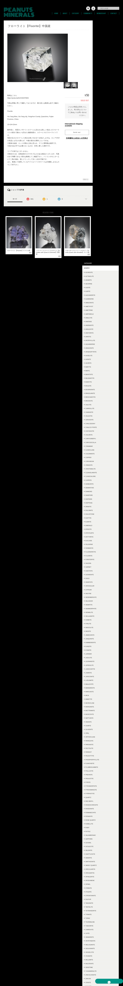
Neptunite (99, 476)
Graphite (98, 340)
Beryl (97, 128)
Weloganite (99, 702)
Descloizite (99, 781)
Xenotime (98, 725)
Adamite (98, 37)
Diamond (98, 249)
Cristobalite (100, 226)
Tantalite (98, 664)
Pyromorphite (100, 543)
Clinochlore (100, 234)
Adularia (98, 819)
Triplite (98, 763)
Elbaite (98, 279)
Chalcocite (99, 838)
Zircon (97, 736)
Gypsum (98, 347)
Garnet (98, 324)
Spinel (97, 642)
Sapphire (98, 596)
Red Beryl (99, 559)
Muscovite (99, 472)
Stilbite (98, 649)
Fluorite (98, 313)
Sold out (74, 131)
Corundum (99, 219)
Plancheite (99, 521)
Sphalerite (99, 634)
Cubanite (98, 846)
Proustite (99, 536)
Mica (96, 453)
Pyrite (97, 540)
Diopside (98, 257)
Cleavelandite (100, 230)
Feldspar (98, 302)
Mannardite (99, 445)
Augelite (98, 113)
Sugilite (98, 880)
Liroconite (99, 434)
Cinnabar (98, 204)
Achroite (98, 30)
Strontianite (100, 653)
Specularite (100, 627)
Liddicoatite (99, 426)
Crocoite (98, 812)
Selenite (98, 608)
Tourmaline (99, 679)
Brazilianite (99, 151)
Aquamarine (99, 102)
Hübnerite (99, 778)
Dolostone (99, 272)
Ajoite (97, 45)
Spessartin (99, 630)
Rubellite (98, 581)
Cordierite (99, 797)
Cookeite (98, 853)
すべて (15, 197)
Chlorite (98, 192)
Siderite (98, 615)
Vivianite (98, 713)
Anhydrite (99, 90)
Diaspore (98, 253)
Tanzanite (98, 661)
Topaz (97, 676)
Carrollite (99, 166)
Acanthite (99, 804)
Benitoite (98, 132)
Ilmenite (98, 823)
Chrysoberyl (100, 196)
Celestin (98, 173)
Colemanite (99, 211)
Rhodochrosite (101, 562)
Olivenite (98, 487)
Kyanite (98, 408)
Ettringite (99, 751)
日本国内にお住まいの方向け (74, 137)
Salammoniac (100, 593)
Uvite (97, 691)
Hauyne (98, 351)
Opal (96, 491)
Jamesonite (99, 392)
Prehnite (98, 532)
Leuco (97, 849)
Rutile (97, 589)
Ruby (97, 585)
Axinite (97, 117)
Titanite (98, 672)
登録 (105, 945)
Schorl (98, 600)
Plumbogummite (101, 525)
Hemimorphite (100, 366)
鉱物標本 (96, 26)
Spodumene (99, 638)
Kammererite (100, 400)
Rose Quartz (100, 578)
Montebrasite (100, 864)
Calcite (98, 162)
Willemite (98, 717)
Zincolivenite (100, 732)
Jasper (97, 789)
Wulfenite (99, 721)
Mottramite (99, 468)
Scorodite (99, 747)
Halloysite (99, 815)
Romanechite (100, 570)
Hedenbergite (100, 355)
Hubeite (98, 377)
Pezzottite (99, 513)
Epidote (98, 287)
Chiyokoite (99, 189)
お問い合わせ (97, 918)
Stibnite (98, 646)
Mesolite (98, 842)
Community (88, 12)
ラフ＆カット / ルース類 (101, 888)
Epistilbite (99, 291)
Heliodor (98, 358)
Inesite (97, 389)
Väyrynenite (100, 698)
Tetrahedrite (100, 668)
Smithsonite (99, 619)
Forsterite (99, 317)
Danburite (99, 241)
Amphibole (99, 71)
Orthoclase (99, 494)
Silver (97, 800)
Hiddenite (98, 834)
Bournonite (99, 147)
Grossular (99, 343)
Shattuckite (99, 612)
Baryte (97, 124)
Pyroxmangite (100, 547)
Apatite (97, 94)
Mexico (97, 785)
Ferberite (99, 306)
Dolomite (98, 268)
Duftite (98, 275)
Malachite (99, 442)
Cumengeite (99, 872)
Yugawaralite (100, 729)
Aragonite (99, 106)
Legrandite (99, 419)
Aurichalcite (100, 770)
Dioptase (98, 260)
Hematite (98, 362)
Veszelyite (99, 710)
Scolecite (99, 604)
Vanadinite (99, 695)
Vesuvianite (99, 706)
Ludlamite (99, 438)
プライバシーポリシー (83, 974)
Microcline (99, 460)
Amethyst (98, 64)
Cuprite (98, 238)
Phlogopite (99, 883)
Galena (97, 321)
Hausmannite (100, 793)
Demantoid (99, 245)
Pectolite (99, 506)
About (65, 12)
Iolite (97, 827)
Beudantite (99, 136)
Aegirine (98, 41)
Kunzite (98, 404)
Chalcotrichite (101, 774)
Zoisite (97, 740)
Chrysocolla (100, 200)
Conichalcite (100, 766)
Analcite (98, 75)
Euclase (98, 298)
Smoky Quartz (100, 623)
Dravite (98, 264)
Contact (113, 12)
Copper (98, 215)
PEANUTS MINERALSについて (63, 974)
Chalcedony (100, 181)
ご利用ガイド (97, 906)
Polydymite (99, 861)
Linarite (98, 430)
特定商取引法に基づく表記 (102, 912)
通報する (82, 178)
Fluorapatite (100, 309)
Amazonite (99, 60)
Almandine (99, 56)
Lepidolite (99, 423)
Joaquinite (99, 396)
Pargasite (99, 502)
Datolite (98, 868)
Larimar (98, 411)
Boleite (98, 143)
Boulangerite (100, 831)
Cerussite (99, 177)
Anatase (98, 79)
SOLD (95, 894)
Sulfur (97, 657)
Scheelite (99, 755)
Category (75, 12)
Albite (97, 49)
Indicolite (99, 385)
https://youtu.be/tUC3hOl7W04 (18, 96)
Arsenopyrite (100, 109)
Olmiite (97, 483)
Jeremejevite (100, 857)
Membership (101, 12)
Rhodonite (99, 566)
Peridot (98, 509)
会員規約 (116, 974)
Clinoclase (99, 207)
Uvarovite (99, 687)
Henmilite (98, 370)
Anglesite (99, 87)
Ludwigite (99, 876)
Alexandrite (100, 53)
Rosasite (98, 574)
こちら (73, 111)
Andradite (99, 83)
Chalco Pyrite (100, 185)
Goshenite (99, 332)
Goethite (98, 328)
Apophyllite (99, 98)
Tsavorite (99, 683)
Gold (97, 336)
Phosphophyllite (102, 517)
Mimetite (98, 457)
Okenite (98, 479)
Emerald (98, 283)
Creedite (98, 223)
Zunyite (98, 744)
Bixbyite (98, 139)
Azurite (98, 121)
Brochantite (100, 155)
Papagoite (99, 498)
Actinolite (99, 34)
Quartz (98, 555)
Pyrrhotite (99, 551)
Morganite (99, 464)
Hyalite (98, 381)
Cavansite (99, 170)
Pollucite (99, 528)
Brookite (98, 158)
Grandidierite (100, 759)
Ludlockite (99, 808)
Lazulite (98, 415)
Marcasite (99, 449)
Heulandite (99, 374)
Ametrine (98, 68)
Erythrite (99, 294)
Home (56, 12)
